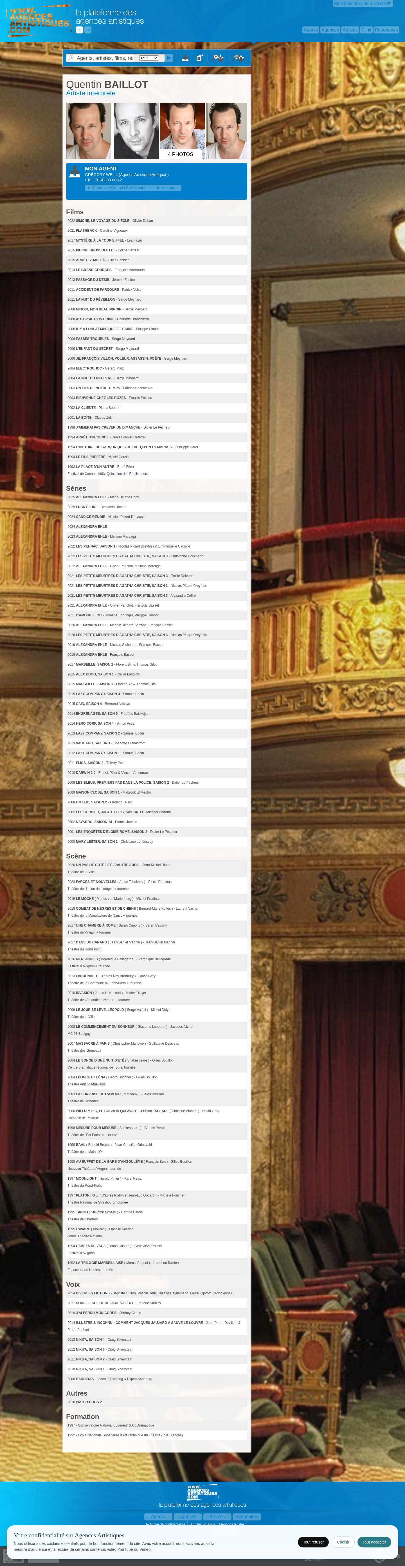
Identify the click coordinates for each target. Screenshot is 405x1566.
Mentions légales (232, 1524)
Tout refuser (313, 1542)
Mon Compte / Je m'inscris (360, 3)
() (143, 174)
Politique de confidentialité (166, 1524)
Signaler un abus (203, 1524)
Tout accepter (374, 1542)
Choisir (343, 1542)
